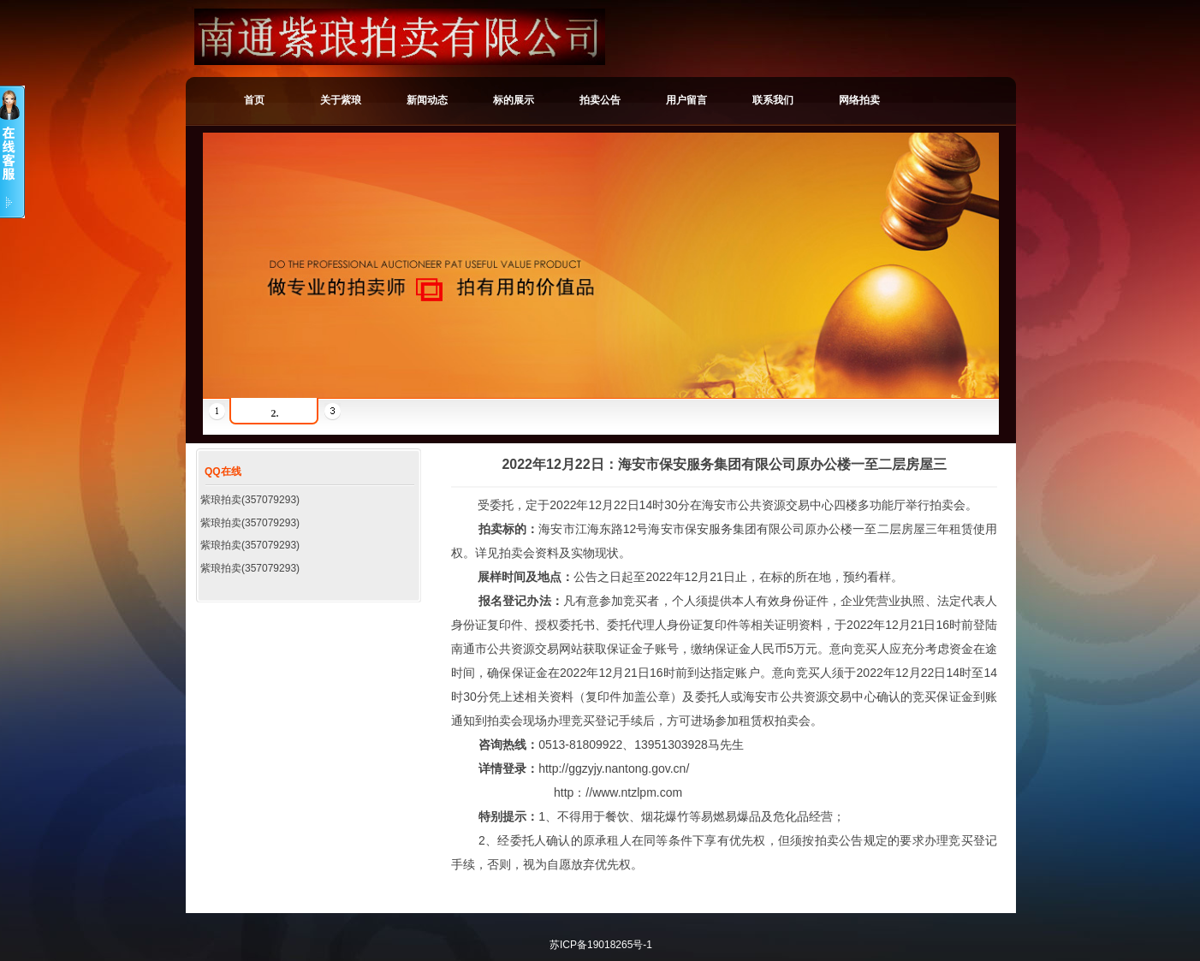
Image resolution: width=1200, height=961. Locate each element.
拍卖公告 (600, 100)
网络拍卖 (859, 100)
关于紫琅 (340, 100)
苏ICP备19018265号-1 (601, 945)
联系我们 (772, 100)
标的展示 (513, 100)
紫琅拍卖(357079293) (250, 500)
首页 (254, 100)
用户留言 (686, 100)
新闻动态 (427, 100)
